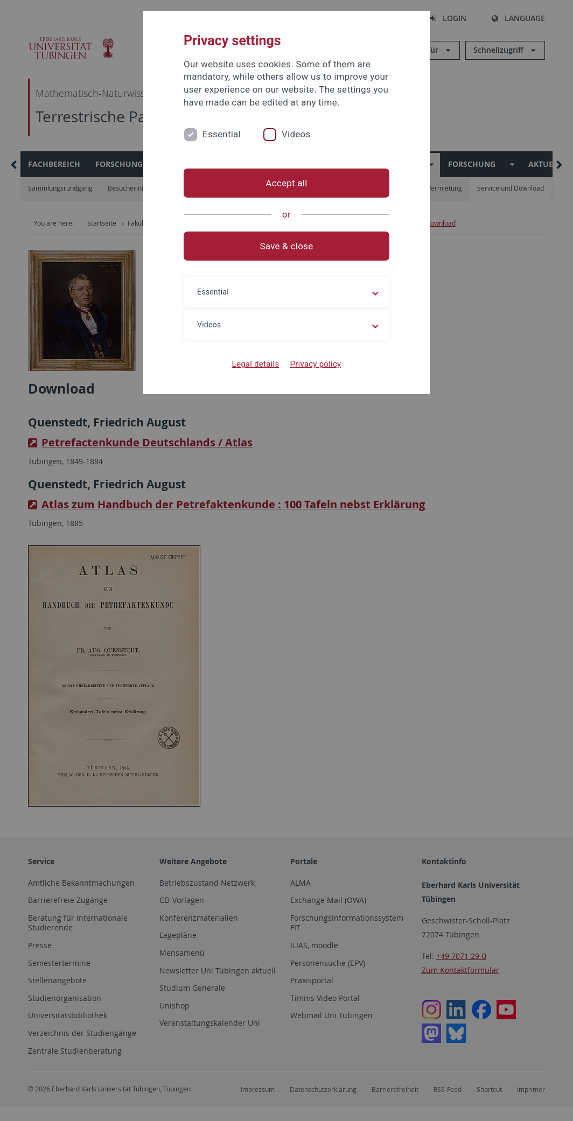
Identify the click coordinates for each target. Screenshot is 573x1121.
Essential (221, 134)
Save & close (286, 246)
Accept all (286, 183)
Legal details (255, 364)
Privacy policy (315, 364)
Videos (296, 134)
